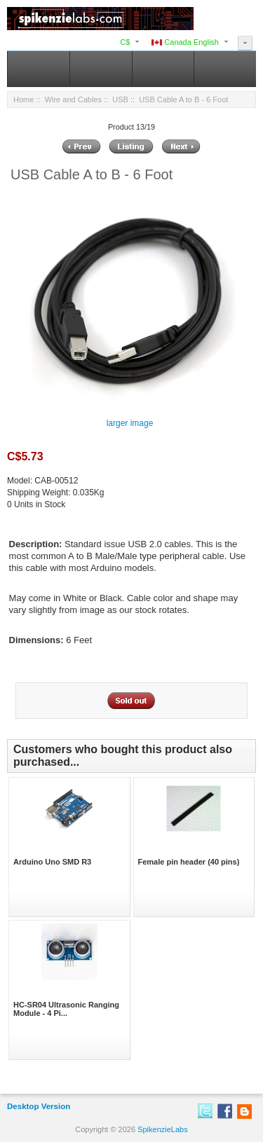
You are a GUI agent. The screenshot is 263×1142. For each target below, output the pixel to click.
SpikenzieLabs (162, 1129)
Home (23, 99)
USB (120, 99)
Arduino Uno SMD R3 (52, 862)
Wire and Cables (73, 99)
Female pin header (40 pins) (189, 862)
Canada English (185, 42)
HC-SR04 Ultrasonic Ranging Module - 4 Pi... (66, 1008)
